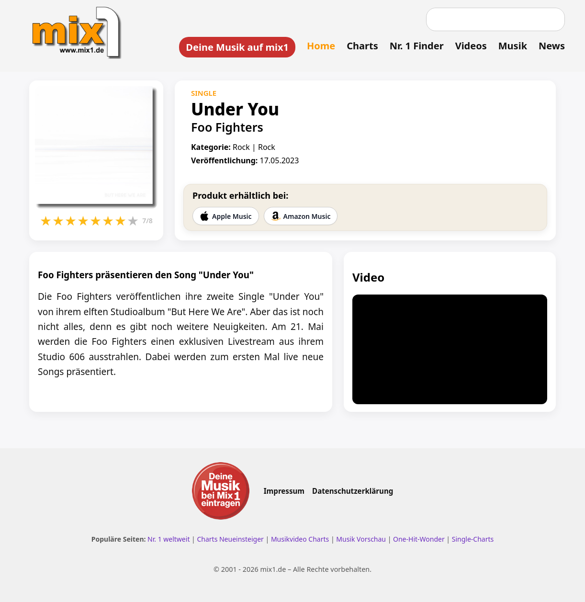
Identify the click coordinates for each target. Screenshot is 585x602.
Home (321, 45)
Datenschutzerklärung (352, 491)
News (552, 45)
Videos (471, 45)
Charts (362, 45)
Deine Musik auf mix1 (237, 47)
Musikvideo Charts (300, 539)
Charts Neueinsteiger (230, 539)
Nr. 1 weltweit (168, 539)
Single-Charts (473, 539)
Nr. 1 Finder (417, 45)
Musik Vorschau (361, 539)
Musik (512, 45)
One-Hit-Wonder (419, 539)
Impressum (284, 491)
